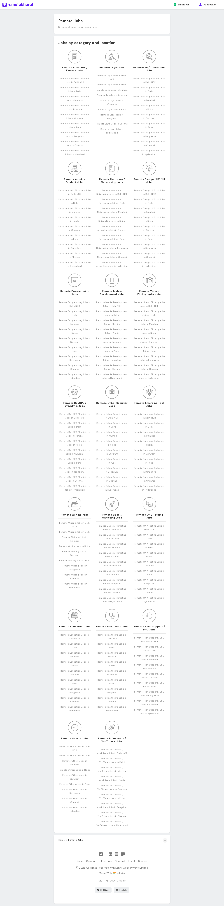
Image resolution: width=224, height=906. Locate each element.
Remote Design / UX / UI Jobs (149, 181)
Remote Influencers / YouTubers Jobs (112, 740)
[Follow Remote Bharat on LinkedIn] (110, 854)
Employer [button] (181, 4)
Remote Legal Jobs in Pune (112, 109)
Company (92, 861)
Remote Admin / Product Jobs (74, 181)
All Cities (103, 890)
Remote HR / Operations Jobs (149, 69)
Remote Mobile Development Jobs (112, 292)
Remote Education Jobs (74, 626)
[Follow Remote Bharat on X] (106, 854)
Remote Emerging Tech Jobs (149, 404)
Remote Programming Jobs (74, 292)
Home (79, 861)
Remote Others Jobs (75, 738)
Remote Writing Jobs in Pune (74, 560)
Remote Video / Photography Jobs (149, 292)
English (121, 890)
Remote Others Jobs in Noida (75, 769)
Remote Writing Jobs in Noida (75, 546)
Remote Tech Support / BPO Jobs (149, 628)
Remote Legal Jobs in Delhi (112, 84)
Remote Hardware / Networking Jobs (112, 181)
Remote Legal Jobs (111, 67)
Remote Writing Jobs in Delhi (74, 531)
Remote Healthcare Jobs (112, 626)
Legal (131, 861)
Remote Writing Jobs (75, 514)
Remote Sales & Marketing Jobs (112, 516)
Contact (120, 861)
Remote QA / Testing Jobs (149, 516)
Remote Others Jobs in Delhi (74, 755)
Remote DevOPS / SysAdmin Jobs (74, 404)
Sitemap (143, 861)
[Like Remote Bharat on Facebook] (101, 854)
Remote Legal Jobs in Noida (112, 95)
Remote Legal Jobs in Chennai (112, 123)
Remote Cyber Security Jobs (112, 404)
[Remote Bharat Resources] (123, 854)
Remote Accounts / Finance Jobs (74, 69)
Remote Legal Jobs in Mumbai (112, 89)
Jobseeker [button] (207, 4)
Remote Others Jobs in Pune (74, 784)
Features (106, 861)
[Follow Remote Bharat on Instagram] (116, 854)
